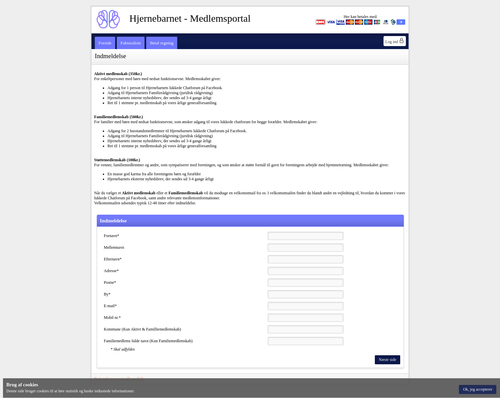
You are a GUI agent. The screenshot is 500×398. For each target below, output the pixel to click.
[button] (477, 389)
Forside (104, 42)
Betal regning (161, 42)
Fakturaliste (130, 42)
